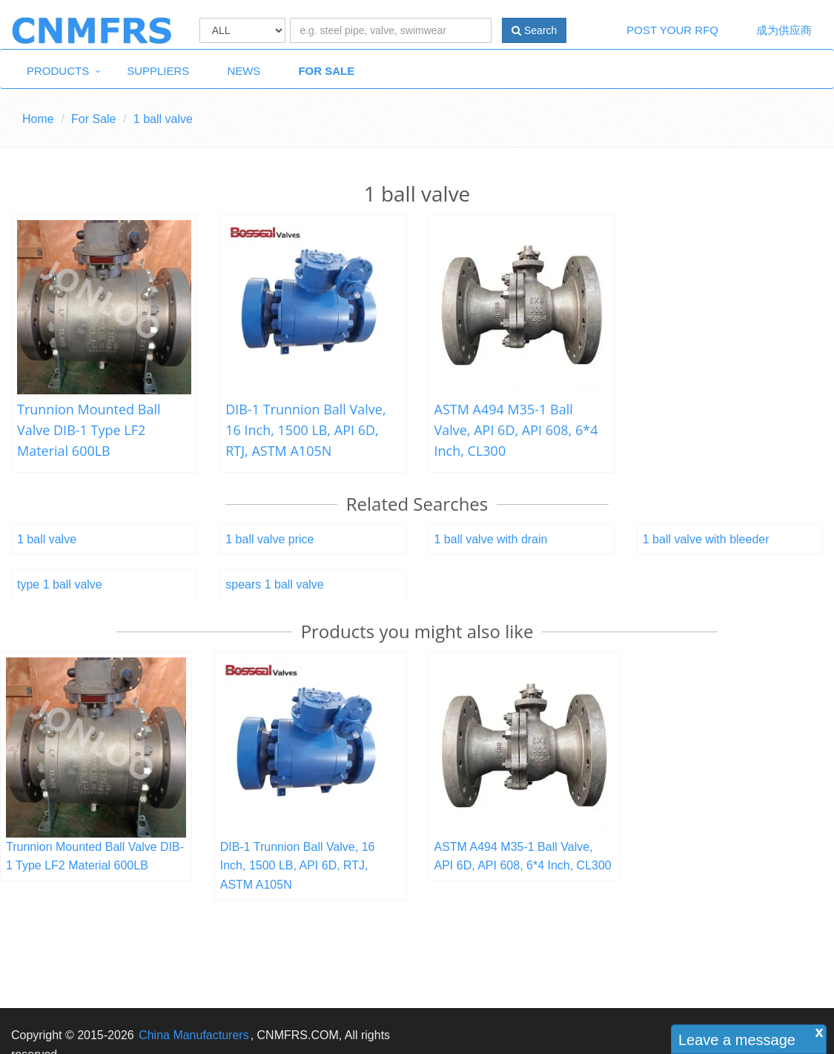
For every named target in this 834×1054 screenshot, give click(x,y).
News (243, 70)
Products (58, 70)
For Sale (326, 70)
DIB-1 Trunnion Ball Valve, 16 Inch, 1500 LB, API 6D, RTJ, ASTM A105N (305, 430)
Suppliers (158, 70)
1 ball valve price (269, 539)
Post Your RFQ (672, 30)
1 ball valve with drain (491, 539)
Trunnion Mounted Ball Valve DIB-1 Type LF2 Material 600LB (89, 430)
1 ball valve (46, 539)
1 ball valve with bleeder (706, 539)
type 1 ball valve (59, 584)
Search (534, 30)
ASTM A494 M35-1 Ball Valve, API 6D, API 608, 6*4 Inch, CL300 (516, 430)
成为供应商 (784, 30)
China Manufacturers (194, 1035)
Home (38, 119)
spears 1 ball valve (274, 584)
